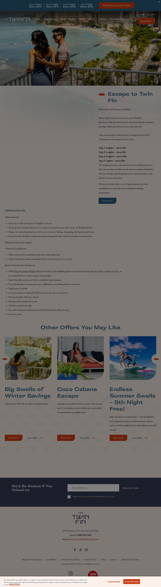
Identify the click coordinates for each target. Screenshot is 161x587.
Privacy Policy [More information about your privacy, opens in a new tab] (14, 584)
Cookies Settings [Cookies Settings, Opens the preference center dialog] (114, 581)
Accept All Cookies (132, 581)
